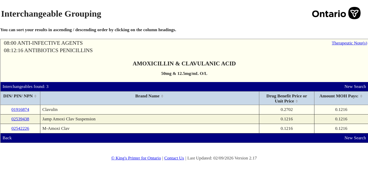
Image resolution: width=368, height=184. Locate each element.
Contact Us (174, 158)
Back (7, 137)
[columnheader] (20, 98)
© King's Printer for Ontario (136, 158)
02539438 (20, 119)
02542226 (20, 128)
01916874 (20, 109)
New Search (355, 86)
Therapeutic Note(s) (349, 43)
